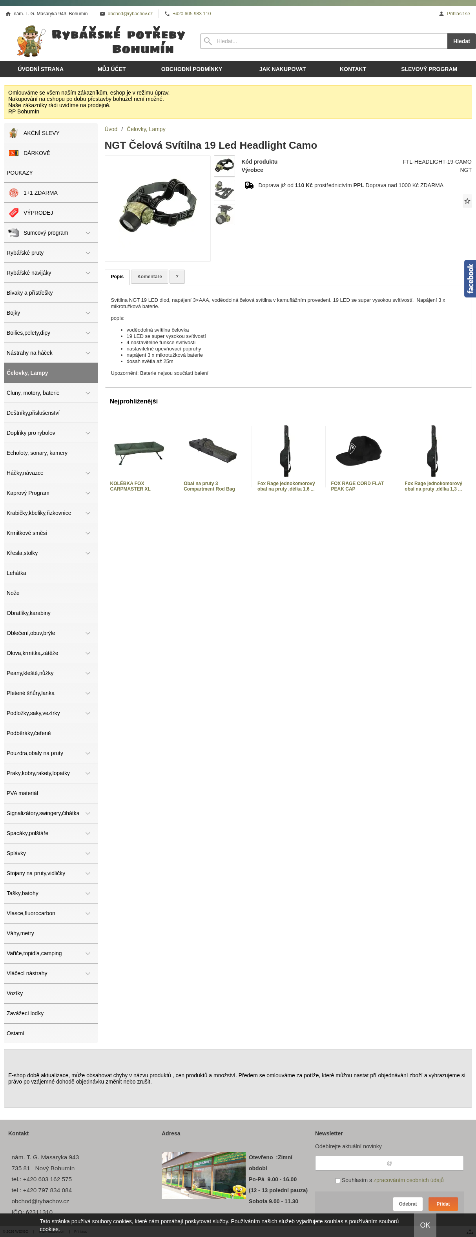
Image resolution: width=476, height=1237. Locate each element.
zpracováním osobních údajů (409, 1180)
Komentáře (149, 276)
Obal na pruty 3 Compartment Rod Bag (209, 486)
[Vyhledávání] (323, 41)
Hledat (461, 41)
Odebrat (408, 1204)
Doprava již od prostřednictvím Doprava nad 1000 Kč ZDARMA (350, 185)
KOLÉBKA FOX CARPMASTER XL (130, 486)
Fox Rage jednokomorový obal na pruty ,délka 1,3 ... (433, 486)
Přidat (443, 1204)
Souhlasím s (389, 1180)
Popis (117, 276)
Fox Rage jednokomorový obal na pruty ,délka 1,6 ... (286, 486)
